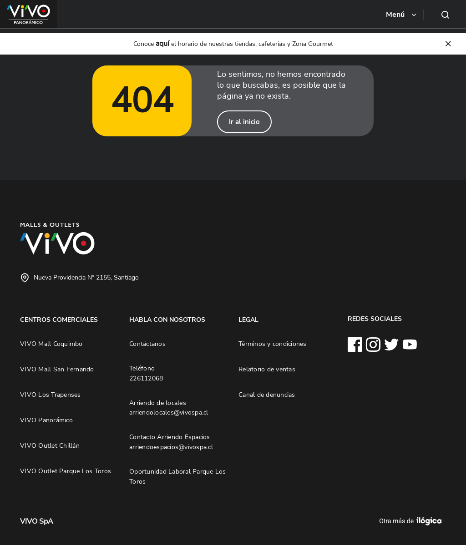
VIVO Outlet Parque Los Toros (65, 470)
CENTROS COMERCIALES (59, 319)
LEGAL (248, 319)
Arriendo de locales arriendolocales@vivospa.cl (168, 407)
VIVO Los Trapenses (50, 394)
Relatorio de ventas (266, 369)
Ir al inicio (244, 121)
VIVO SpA (36, 521)
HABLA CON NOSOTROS (167, 319)
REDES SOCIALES (375, 318)
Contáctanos (147, 343)
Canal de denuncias (266, 394)
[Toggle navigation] (402, 14)
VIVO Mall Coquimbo (51, 343)
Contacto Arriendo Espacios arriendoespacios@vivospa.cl (171, 441)
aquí (162, 43)
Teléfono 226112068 (146, 373)
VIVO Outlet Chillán (50, 445)
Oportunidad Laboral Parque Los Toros (177, 476)
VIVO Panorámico (46, 420)
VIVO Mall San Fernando (57, 369)
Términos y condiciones (272, 343)
